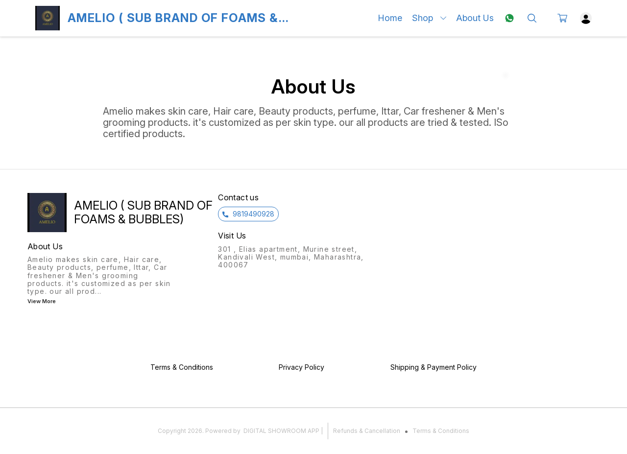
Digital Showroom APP (281, 430)
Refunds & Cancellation (366, 430)
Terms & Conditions (440, 430)
